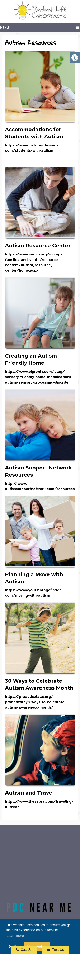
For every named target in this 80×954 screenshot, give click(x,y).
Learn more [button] (15, 935)
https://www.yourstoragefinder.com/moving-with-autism (33, 593)
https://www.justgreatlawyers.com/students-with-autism (32, 148)
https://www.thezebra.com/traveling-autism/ (39, 804)
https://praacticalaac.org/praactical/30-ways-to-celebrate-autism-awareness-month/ (35, 702)
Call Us (24, 950)
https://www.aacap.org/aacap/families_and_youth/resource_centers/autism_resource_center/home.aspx (34, 262)
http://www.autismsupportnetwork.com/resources (40, 486)
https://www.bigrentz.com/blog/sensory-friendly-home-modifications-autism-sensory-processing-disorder (38, 376)
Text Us (55, 950)
